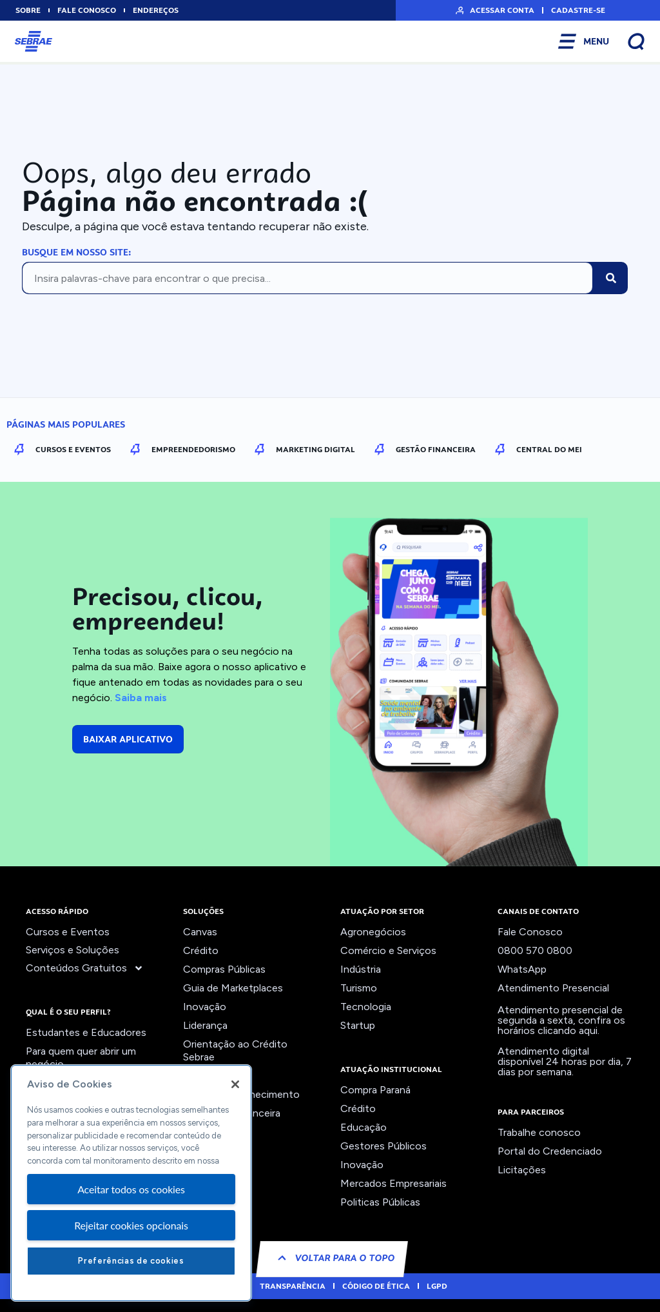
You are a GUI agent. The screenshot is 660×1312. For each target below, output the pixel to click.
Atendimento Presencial (553, 988)
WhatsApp (522, 969)
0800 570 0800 (535, 950)
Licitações (522, 1170)
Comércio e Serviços (388, 950)
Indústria (360, 969)
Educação (363, 1127)
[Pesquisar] (611, 278)
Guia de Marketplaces (233, 988)
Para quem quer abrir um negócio (81, 1057)
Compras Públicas (224, 969)
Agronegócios (373, 932)
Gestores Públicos (383, 1146)
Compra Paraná (375, 1090)
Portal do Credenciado (550, 1151)
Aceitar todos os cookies (131, 1189)
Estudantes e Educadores (86, 1032)
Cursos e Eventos (68, 932)
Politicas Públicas (380, 1202)
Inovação (204, 1006)
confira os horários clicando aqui (561, 1025)
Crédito (200, 950)
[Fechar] (235, 1084)
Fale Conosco (530, 932)
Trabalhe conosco (539, 1132)
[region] (131, 1183)
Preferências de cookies (131, 1261)
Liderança (205, 1025)
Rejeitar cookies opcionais (131, 1225)
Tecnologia (365, 1006)
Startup (357, 1025)
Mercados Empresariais (393, 1183)
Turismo (358, 988)
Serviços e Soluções (72, 950)
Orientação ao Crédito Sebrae (235, 1050)
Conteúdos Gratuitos (85, 968)
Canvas (200, 932)
